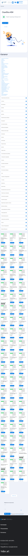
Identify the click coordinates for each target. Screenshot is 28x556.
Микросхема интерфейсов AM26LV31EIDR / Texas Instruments (4, 263)
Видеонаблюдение (3, 95)
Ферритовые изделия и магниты (5, 87)
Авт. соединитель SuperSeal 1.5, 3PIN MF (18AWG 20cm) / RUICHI (4, 346)
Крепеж (2, 72)
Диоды (2, 62)
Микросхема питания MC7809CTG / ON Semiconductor (22, 382)
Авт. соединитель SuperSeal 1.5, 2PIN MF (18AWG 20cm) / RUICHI (4, 358)
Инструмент (3, 65)
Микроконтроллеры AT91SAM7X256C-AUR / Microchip (13, 276)
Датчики (2, 61)
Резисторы (2, 77)
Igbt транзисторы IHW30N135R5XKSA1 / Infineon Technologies (23, 251)
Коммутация (3, 70)
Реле (2, 79)
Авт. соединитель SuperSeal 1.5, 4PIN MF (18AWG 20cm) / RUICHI (4, 334)
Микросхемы (3, 73)
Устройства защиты (3, 86)
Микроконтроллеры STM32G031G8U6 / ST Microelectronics (12, 441)
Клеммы (2, 69)
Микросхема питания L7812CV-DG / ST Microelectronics (3, 394)
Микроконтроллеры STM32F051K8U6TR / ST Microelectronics (4, 251)
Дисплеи (2, 63)
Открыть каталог (5, 23)
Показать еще (14, 496)
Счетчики (2, 81)
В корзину (3, 243)
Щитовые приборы (4, 88)
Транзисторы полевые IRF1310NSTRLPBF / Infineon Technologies (22, 276)
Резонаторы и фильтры (4, 78)
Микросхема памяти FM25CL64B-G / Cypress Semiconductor (4, 488)
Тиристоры (2, 82)
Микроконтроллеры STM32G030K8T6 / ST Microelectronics (21, 441)
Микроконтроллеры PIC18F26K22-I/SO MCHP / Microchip (4, 239)
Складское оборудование (4, 80)
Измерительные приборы (4, 64)
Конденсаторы (3, 71)
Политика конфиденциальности (4, 544)
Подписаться (7, 514)
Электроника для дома (4, 91)
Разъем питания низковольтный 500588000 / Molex (22, 239)
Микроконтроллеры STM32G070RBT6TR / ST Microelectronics (4, 441)
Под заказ (3, 304)
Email (6, 510)
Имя (6, 506)
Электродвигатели (3, 90)
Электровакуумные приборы (5, 89)
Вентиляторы (3, 60)
